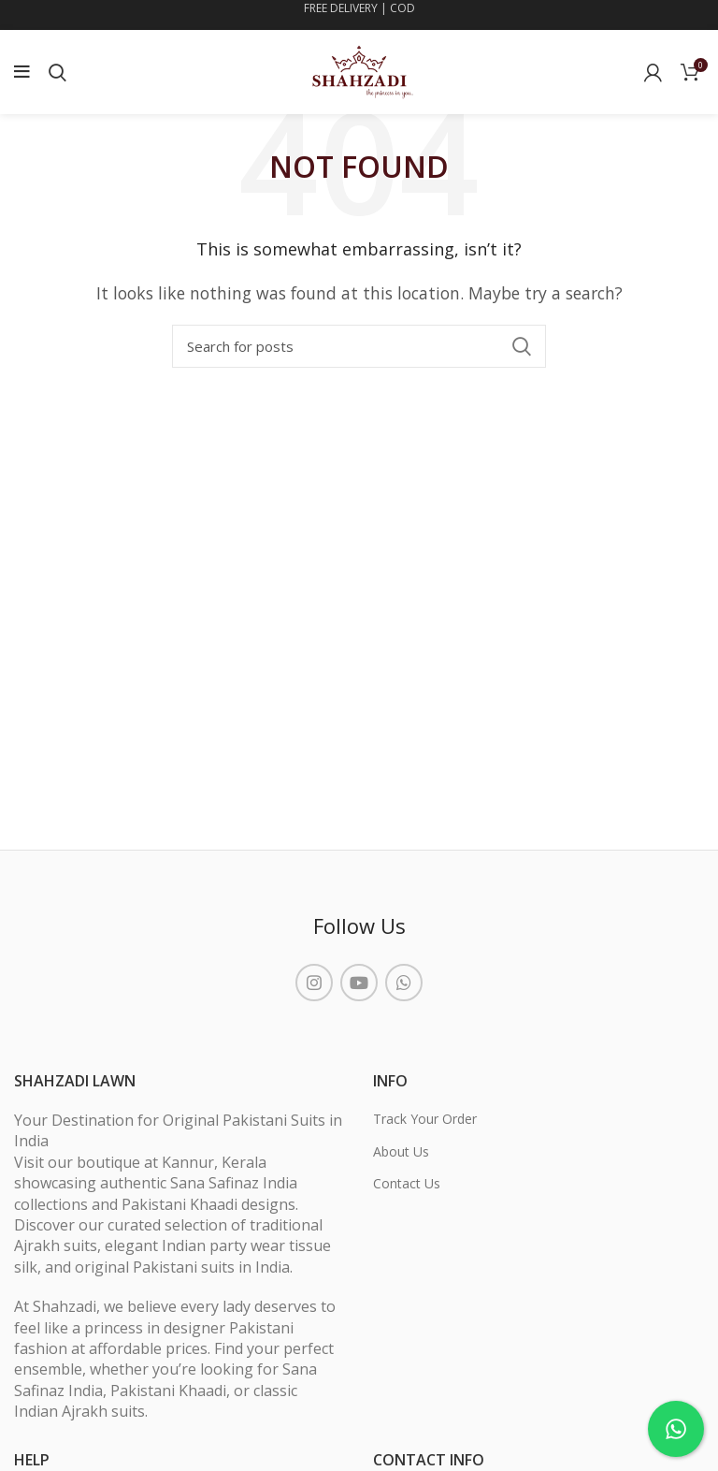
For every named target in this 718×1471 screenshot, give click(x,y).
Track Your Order (425, 1119)
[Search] (359, 346)
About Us (401, 1151)
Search (520, 346)
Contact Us (406, 1183)
